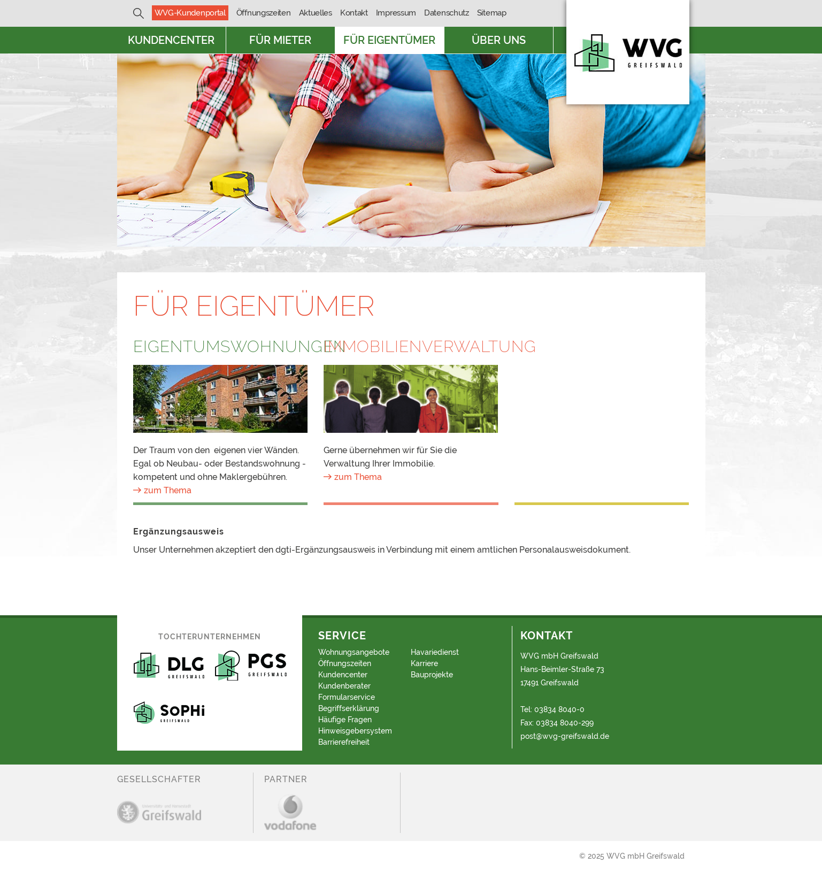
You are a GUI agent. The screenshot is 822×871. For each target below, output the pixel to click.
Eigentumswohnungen (220, 346)
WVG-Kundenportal (190, 13)
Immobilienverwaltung (411, 346)
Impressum (396, 13)
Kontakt (354, 13)
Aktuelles (315, 13)
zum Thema (167, 490)
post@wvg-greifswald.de (564, 736)
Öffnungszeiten (263, 13)
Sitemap (491, 13)
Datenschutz (446, 13)
